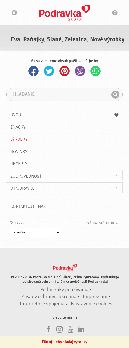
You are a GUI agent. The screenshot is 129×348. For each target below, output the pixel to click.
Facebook (33, 71)
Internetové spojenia (42, 304)
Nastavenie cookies (91, 304)
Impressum (95, 296)
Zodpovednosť (25, 176)
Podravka (64, 13)
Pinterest (64, 71)
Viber (80, 71)
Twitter (49, 71)
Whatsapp (95, 71)
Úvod (64, 114)
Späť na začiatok (99, 223)
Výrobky (18, 139)
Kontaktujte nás (28, 206)
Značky (17, 127)
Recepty (18, 163)
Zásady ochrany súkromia (48, 296)
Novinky (18, 151)
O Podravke (22, 188)
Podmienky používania (64, 289)
